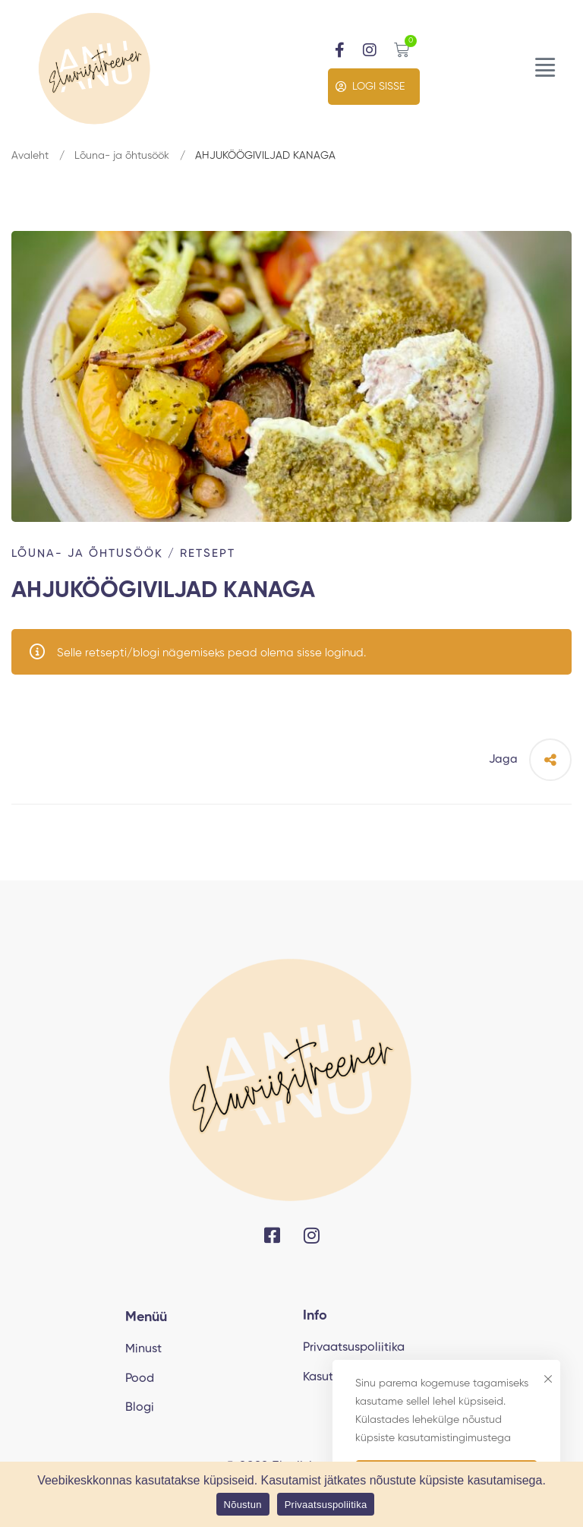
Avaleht (30, 155)
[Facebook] (272, 1235)
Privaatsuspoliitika (326, 1504)
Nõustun (243, 1504)
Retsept (207, 553)
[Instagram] (311, 1235)
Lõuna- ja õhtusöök (121, 155)
